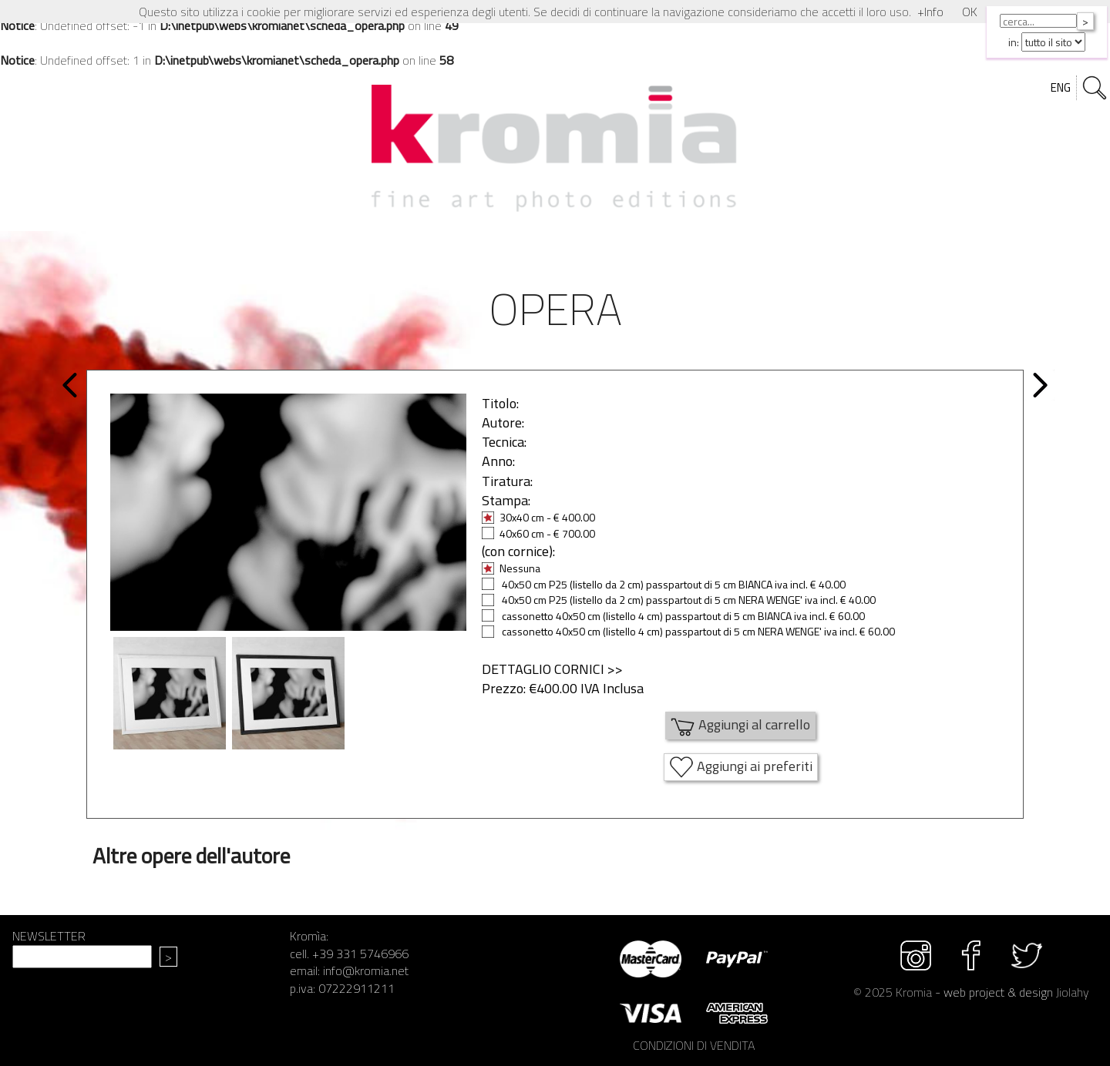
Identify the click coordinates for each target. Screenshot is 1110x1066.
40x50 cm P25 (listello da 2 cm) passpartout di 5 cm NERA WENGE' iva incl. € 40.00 (679, 600)
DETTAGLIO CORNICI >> (552, 669)
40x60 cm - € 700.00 (538, 533)
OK (969, 11)
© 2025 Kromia (892, 992)
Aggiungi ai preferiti (740, 767)
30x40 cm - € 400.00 (538, 517)
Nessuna (511, 568)
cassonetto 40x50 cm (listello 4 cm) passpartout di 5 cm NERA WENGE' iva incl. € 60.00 (688, 631)
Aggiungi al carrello (740, 725)
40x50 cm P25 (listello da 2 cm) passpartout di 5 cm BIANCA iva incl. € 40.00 (664, 584)
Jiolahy (1072, 992)
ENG (1061, 87)
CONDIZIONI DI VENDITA (694, 1045)
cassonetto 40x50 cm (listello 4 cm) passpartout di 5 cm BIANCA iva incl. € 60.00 (673, 616)
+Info (930, 11)
